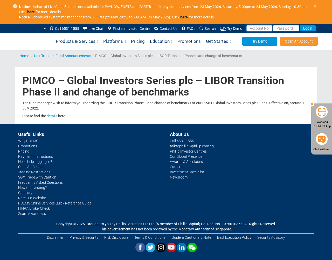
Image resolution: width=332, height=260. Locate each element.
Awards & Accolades (186, 162)
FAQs (188, 28)
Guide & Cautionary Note (191, 237)
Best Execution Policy (234, 237)
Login (307, 28)
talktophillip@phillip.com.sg (192, 146)
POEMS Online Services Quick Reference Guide (54, 203)
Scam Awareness (32, 213)
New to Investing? (32, 188)
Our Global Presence (186, 156)
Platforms (114, 41)
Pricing (138, 41)
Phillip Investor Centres (188, 151)
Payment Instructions (35, 156)
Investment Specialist (187, 172)
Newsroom (179, 177)
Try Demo (231, 28)
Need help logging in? (35, 162)
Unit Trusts (42, 56)
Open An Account (299, 41)
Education (161, 41)
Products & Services (77, 41)
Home (24, 56)
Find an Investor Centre (129, 28)
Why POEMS (28, 141)
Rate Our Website (32, 198)
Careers (176, 167)
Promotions (189, 41)
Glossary (25, 193)
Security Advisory (271, 237)
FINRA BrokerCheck (34, 208)
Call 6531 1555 (64, 28)
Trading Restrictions (34, 172)
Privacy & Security (84, 237)
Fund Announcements (73, 56)
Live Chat (93, 28)
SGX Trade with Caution (37, 177)
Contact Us (165, 28)
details (52, 116)
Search (207, 28)
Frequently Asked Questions (40, 182)
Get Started (218, 41)
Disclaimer (55, 237)
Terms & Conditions (149, 237)
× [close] (315, 6)
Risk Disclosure (116, 237)
